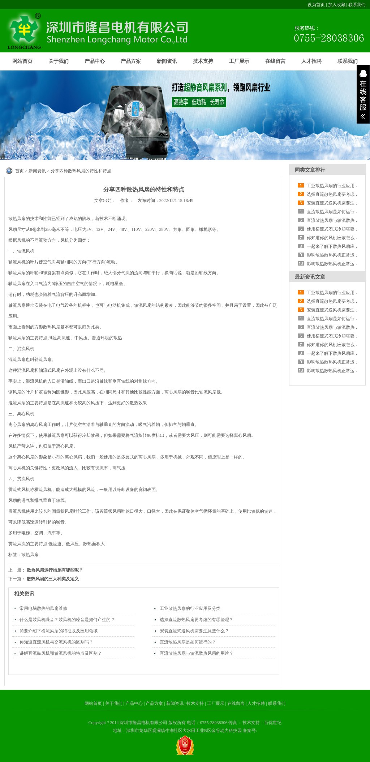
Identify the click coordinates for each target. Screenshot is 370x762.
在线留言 (275, 61)
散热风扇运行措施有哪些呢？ (55, 570)
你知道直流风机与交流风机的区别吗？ (56, 642)
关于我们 (58, 61)
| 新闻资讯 (174, 703)
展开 (363, 94)
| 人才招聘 (256, 703)
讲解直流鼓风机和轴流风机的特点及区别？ (61, 653)
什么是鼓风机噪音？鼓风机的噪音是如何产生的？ (67, 619)
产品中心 (95, 61)
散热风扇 (30, 554)
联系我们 (357, 4)
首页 (19, 170)
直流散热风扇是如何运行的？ (188, 642)
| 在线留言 (235, 703)
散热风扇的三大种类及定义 (53, 578)
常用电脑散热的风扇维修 (43, 608)
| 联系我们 (275, 703)
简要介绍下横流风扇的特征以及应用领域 (59, 630)
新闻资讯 (167, 61)
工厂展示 (239, 61)
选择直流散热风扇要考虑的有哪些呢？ (196, 619)
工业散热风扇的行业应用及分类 (190, 608)
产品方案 (131, 61)
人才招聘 (311, 61)
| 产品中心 (134, 703)
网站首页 (22, 61)
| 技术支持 (195, 703)
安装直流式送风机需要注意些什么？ (194, 630)
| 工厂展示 (215, 703)
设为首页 (316, 4)
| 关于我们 (113, 703)
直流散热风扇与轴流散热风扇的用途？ (196, 653)
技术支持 (203, 61)
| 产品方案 (154, 703)
